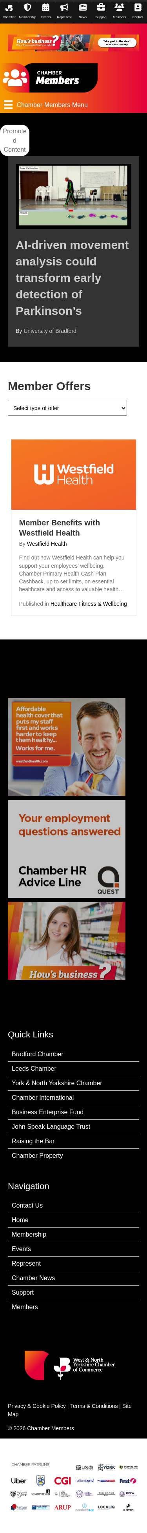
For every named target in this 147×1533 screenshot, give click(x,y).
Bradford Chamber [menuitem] (38, 1054)
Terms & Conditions (94, 1406)
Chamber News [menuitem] (33, 1278)
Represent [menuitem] (26, 1263)
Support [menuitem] (23, 1292)
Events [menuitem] (21, 1249)
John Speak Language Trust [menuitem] (51, 1126)
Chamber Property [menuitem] (37, 1155)
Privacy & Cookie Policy (37, 1406)
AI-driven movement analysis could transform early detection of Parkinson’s (72, 277)
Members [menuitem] (25, 1307)
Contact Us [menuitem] (27, 1205)
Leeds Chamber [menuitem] (34, 1068)
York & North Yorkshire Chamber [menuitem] (57, 1083)
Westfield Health (47, 544)
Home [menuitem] (20, 1220)
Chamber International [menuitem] (43, 1097)
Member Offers (49, 386)
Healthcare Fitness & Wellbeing (89, 604)
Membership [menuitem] (29, 1234)
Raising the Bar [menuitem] (33, 1141)
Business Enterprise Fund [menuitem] (47, 1112)
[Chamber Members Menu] (73, 104)
